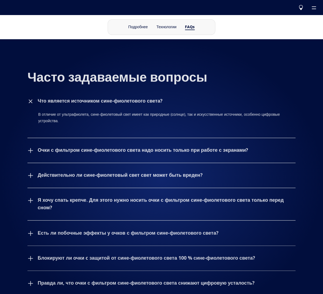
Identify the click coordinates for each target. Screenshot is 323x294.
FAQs (190, 27)
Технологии (166, 27)
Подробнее (138, 27)
